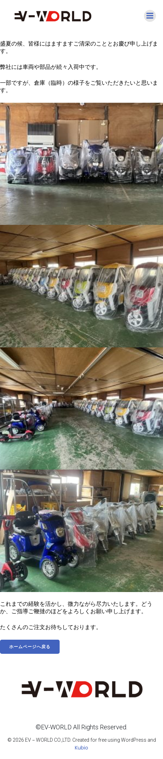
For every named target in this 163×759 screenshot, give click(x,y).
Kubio (81, 747)
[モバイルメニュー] (150, 16)
